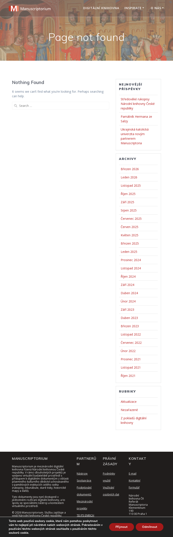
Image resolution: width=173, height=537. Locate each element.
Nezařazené (129, 410)
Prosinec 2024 (131, 260)
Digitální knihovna (101, 8)
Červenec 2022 (131, 343)
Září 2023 (127, 309)
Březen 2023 (130, 326)
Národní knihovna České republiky (40, 515)
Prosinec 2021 (131, 359)
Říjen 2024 (128, 276)
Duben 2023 (129, 318)
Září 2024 (127, 285)
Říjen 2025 (128, 194)
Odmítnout (149, 527)
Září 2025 (127, 202)
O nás (156, 8)
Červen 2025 (129, 227)
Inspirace (133, 8)
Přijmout (121, 527)
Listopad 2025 (131, 185)
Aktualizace (129, 401)
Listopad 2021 (131, 367)
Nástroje (82, 473)
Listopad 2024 (131, 268)
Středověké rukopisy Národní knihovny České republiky (138, 103)
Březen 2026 (130, 169)
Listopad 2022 (131, 334)
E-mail (132, 473)
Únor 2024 (128, 301)
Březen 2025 (130, 243)
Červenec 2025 (131, 218)
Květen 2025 (129, 235)
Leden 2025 (129, 252)
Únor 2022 (128, 351)
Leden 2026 (129, 177)
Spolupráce (84, 480)
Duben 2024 (129, 293)
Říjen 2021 (128, 376)
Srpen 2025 (129, 210)
